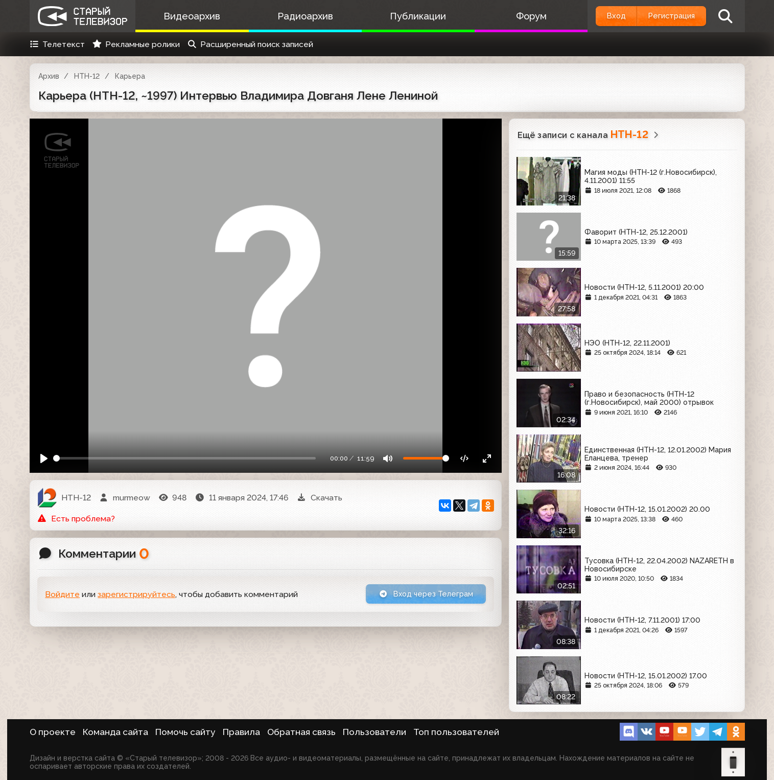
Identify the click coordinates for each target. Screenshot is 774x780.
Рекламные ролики (136, 44)
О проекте (53, 732)
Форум (516, 16)
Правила (241, 732)
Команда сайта (115, 732)
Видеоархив (189, 16)
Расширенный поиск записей (250, 44)
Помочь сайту (185, 732)
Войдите (62, 595)
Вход (603, 16)
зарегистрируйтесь (136, 595)
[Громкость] (426, 458)
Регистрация (666, 16)
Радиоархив (298, 16)
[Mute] (387, 458)
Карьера (130, 76)
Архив (48, 76)
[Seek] (184, 458)
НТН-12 (87, 76)
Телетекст (57, 44)
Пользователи (374, 732)
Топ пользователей (456, 732)
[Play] (44, 458)
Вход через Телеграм (421, 595)
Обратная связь (301, 732)
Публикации (407, 16)
